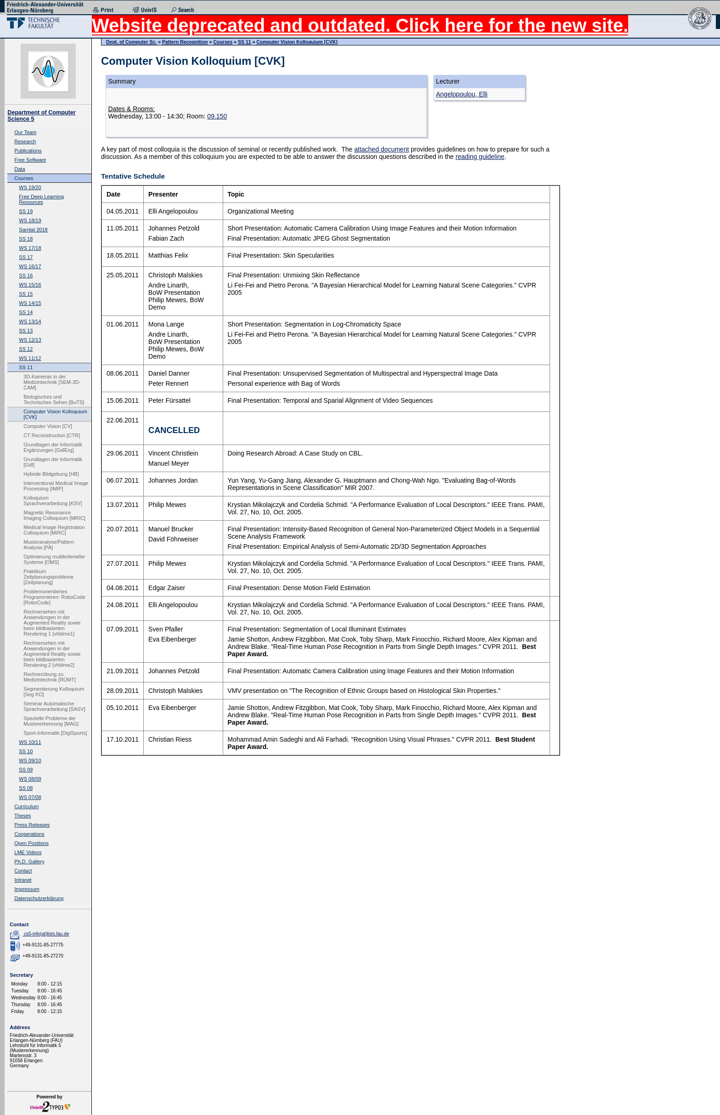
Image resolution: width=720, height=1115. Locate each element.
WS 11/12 (30, 358)
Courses (23, 178)
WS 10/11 (30, 742)
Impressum (26, 889)
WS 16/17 (30, 266)
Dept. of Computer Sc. (131, 42)
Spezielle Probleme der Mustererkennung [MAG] (51, 720)
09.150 (217, 116)
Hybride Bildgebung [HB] (51, 474)
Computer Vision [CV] (47, 426)
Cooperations (29, 834)
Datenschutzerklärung (38, 898)
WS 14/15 (30, 303)
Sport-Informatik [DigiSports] (55, 733)
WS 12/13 (30, 340)
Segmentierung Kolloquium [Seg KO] (53, 691)
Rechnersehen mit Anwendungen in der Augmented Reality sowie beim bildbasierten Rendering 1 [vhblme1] (51, 622)
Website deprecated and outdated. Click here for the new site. (360, 25)
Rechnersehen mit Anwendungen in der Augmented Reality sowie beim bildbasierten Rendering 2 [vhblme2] (51, 654)
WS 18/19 (30, 220)
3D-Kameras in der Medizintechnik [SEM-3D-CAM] (51, 382)
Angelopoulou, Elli (462, 94)
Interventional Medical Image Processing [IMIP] (55, 485)
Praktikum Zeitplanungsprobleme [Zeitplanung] (48, 577)
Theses (22, 815)
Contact (23, 870)
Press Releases (32, 825)
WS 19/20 (30, 187)
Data (19, 169)
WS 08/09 (30, 779)
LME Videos (27, 852)
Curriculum (26, 806)
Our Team (25, 132)
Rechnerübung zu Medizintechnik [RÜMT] (49, 676)
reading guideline (480, 156)
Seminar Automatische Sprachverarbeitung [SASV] (54, 706)
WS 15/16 (30, 284)
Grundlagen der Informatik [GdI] (52, 461)
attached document (381, 149)
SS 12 (26, 349)
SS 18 (26, 239)
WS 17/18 (30, 248)
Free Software (30, 160)
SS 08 (26, 788)
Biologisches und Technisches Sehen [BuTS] (53, 399)
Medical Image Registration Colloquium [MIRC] (53, 529)
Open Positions (31, 843)
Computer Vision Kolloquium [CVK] (55, 414)
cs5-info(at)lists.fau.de (46, 933)
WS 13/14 (30, 321)
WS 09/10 (30, 760)
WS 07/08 (30, 797)
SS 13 (26, 330)
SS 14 (26, 312)
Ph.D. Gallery (29, 861)
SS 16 (26, 275)
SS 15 (26, 294)
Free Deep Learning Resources (41, 199)
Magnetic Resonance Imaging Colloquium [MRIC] (54, 515)
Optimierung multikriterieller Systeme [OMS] (54, 559)
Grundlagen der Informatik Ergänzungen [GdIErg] (52, 447)
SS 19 (26, 211)
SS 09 (26, 769)
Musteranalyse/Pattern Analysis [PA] (48, 544)
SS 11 (26, 367)
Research (25, 141)
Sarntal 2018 (33, 229)
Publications (27, 150)
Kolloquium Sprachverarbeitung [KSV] (52, 500)
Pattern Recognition (185, 42)
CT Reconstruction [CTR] (51, 435)
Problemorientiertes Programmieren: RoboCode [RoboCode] (54, 597)
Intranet (22, 880)
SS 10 (26, 751)
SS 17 (26, 257)
